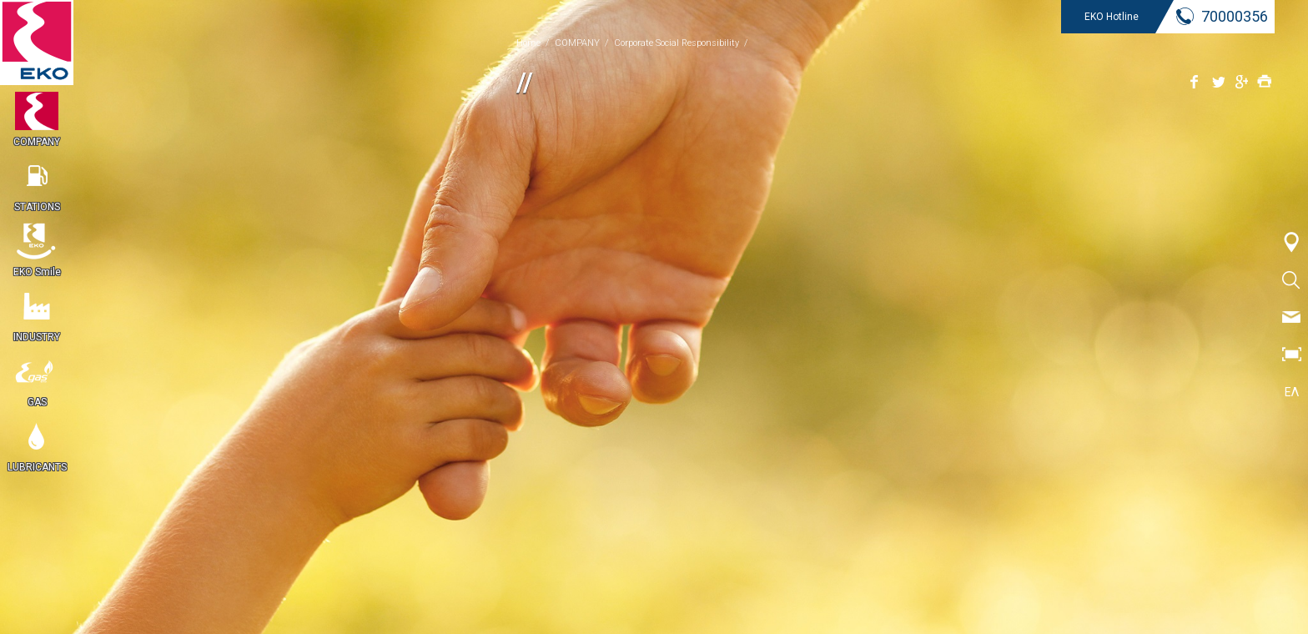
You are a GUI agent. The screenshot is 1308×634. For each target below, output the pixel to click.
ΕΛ (1292, 392)
